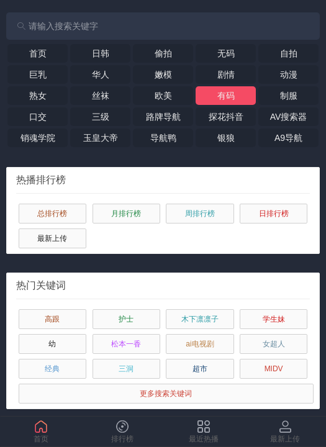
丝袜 (100, 96)
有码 (226, 96)
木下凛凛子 (200, 319)
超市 (199, 368)
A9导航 (288, 138)
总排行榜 (52, 213)
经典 (52, 368)
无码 (226, 53)
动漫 (288, 74)
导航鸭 (163, 138)
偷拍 (163, 53)
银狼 (226, 138)
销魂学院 (37, 138)
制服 (288, 96)
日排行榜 (274, 213)
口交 (38, 117)
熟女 (38, 96)
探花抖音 (226, 117)
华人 (100, 74)
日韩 (100, 53)
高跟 (52, 319)
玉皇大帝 (100, 138)
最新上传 (52, 238)
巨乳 (38, 74)
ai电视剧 (200, 344)
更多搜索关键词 (166, 393)
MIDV (274, 368)
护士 (126, 319)
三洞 (126, 368)
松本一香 (126, 344)
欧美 (163, 96)
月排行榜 (126, 213)
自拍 (288, 53)
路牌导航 (163, 117)
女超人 (274, 344)
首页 (38, 53)
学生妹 (274, 319)
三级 (100, 117)
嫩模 (163, 74)
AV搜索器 (288, 117)
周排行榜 (200, 213)
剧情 (226, 74)
